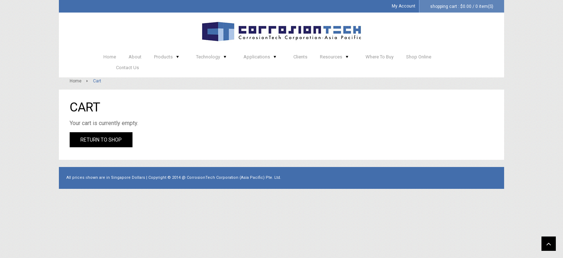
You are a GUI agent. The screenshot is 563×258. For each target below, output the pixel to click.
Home (76, 86)
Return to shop (101, 145)
